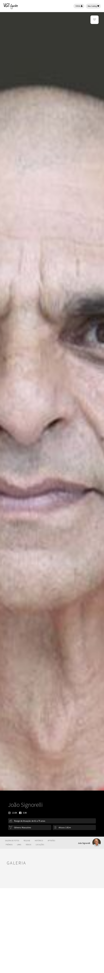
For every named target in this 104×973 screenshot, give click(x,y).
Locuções (40, 844)
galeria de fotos (12, 840)
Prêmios (9, 844)
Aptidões (51, 840)
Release (27, 840)
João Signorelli (84, 843)
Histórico (39, 840)
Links (19, 844)
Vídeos (28, 844)
